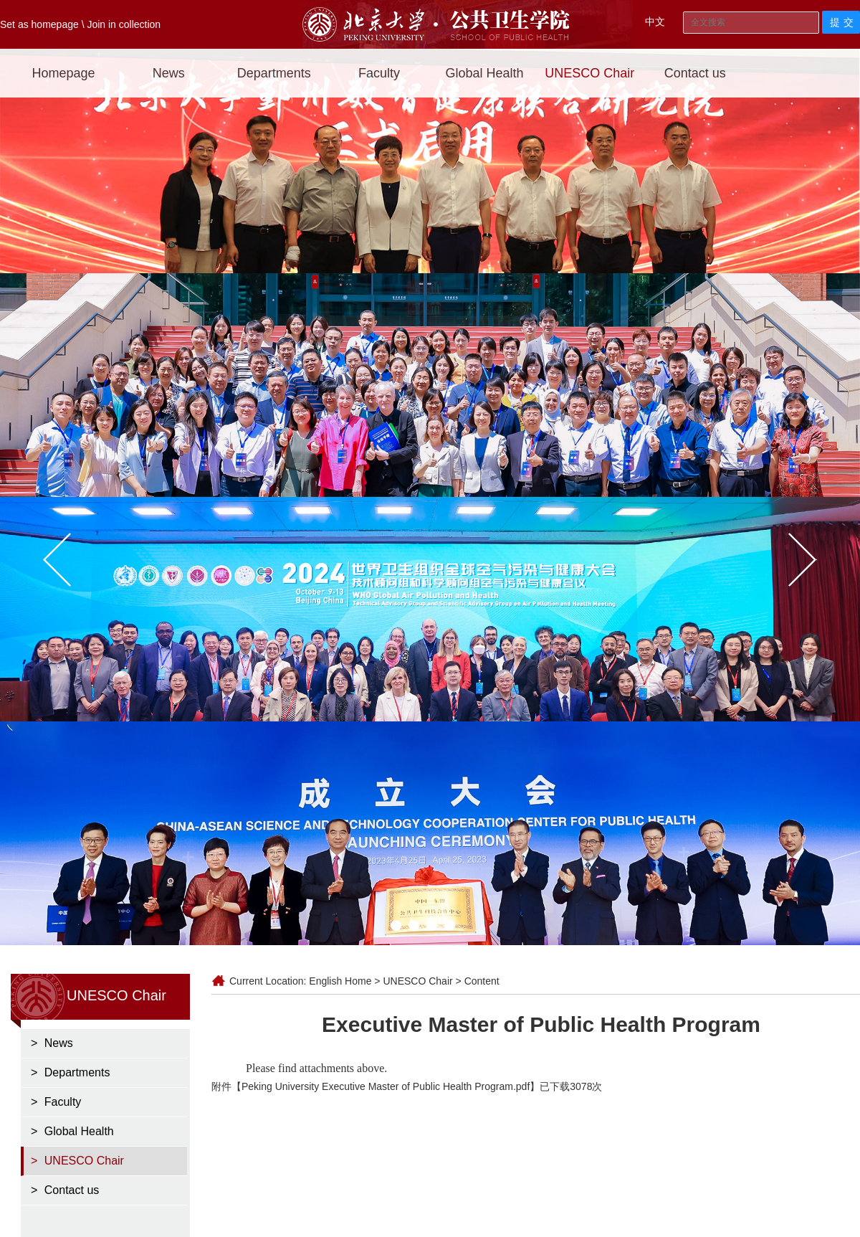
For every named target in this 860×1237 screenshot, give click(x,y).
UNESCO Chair (589, 73)
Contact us (695, 73)
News (169, 73)
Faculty (379, 73)
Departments (274, 73)
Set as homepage (39, 24)
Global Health (484, 73)
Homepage (63, 73)
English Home (340, 981)
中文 (655, 21)
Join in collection (124, 24)
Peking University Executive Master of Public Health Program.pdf (386, 1086)
